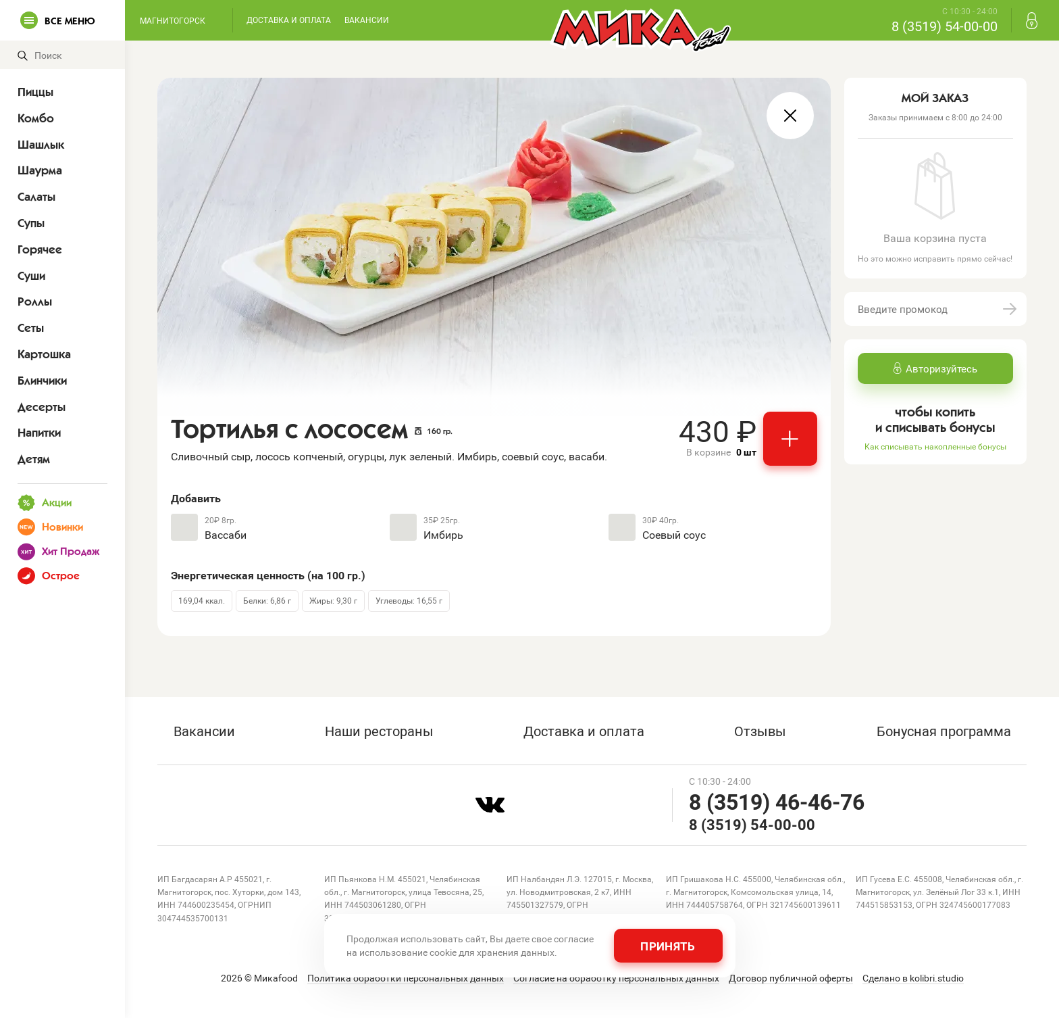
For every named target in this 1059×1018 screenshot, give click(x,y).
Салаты (36, 196)
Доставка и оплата (289, 19)
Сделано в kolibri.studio (913, 978)
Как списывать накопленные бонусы (935, 446)
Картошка (44, 354)
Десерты (42, 407)
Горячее (40, 249)
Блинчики (42, 380)
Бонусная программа (944, 731)
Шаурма (40, 170)
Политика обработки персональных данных (405, 978)
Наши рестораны (379, 731)
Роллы (35, 301)
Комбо (36, 118)
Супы (31, 223)
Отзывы (760, 731)
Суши (31, 276)
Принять (667, 946)
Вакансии (366, 19)
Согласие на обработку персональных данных (616, 978)
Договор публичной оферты (791, 978)
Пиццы (35, 92)
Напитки (39, 432)
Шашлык (41, 144)
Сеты (31, 328)
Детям (34, 459)
